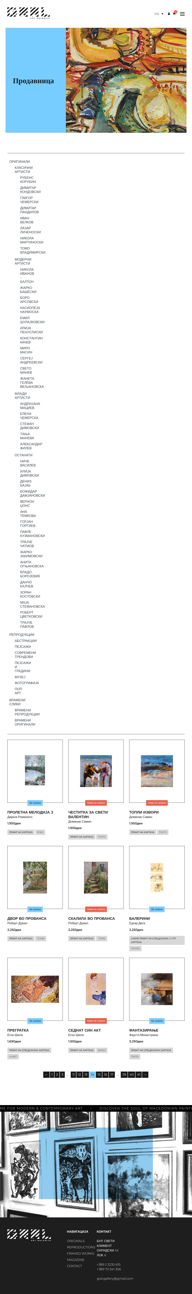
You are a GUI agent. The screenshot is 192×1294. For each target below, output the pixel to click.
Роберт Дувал (17, 923)
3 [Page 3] (62, 1074)
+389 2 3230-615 (108, 1264)
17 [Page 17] (111, 1074)
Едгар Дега (137, 923)
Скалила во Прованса (91, 918)
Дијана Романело (19, 817)
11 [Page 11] (73, 1074)
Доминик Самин (79, 821)
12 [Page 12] (79, 1074)
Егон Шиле (15, 1035)
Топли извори (144, 812)
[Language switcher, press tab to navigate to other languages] (159, 13)
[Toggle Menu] (181, 13)
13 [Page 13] (85, 1074)
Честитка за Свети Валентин (88, 814)
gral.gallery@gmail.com (115, 1278)
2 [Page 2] (57, 1074)
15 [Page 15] (99, 1074)
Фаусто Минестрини (143, 1035)
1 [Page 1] (52, 1074)
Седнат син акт (84, 1030)
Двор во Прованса (26, 918)
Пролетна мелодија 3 (30, 812)
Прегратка (18, 1030)
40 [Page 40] (132, 1074)
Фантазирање (143, 1030)
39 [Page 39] (124, 1074)
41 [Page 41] (138, 1074)
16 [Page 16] (105, 1074)
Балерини (139, 918)
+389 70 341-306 (109, 1269)
